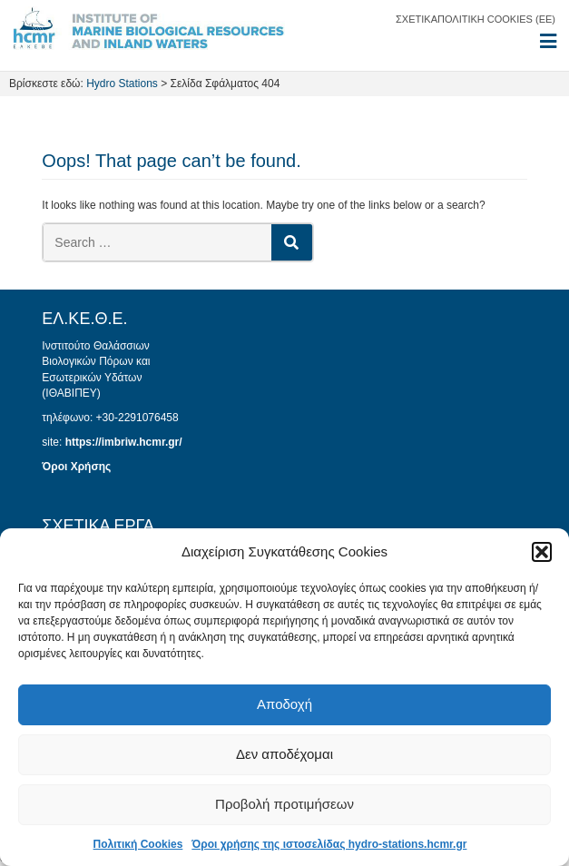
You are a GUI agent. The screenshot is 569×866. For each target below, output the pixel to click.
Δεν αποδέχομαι (284, 754)
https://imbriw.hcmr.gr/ (123, 442)
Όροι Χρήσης (76, 466)
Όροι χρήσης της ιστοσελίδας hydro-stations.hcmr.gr (328, 844)
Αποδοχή (284, 704)
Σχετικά (416, 19)
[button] (542, 552)
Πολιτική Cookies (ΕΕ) (496, 19)
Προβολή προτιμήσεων (284, 804)
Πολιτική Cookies (138, 844)
